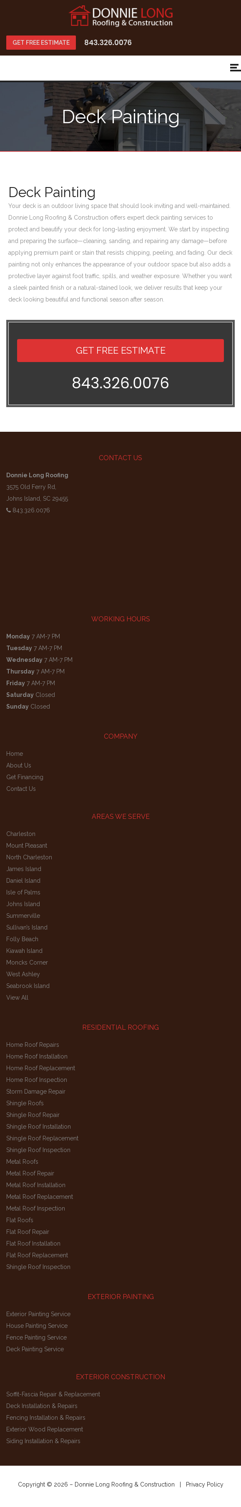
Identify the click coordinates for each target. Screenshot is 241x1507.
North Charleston (29, 857)
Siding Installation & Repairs (43, 1441)
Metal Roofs (22, 1161)
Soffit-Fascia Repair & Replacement (53, 1394)
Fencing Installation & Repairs (45, 1417)
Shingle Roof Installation (38, 1126)
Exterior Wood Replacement (44, 1429)
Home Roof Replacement (40, 1068)
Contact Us (21, 788)
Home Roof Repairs (32, 1044)
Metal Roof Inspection (35, 1208)
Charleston (20, 834)
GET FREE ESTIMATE (41, 42)
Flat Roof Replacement (37, 1255)
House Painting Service (37, 1325)
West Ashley (23, 974)
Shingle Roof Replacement (42, 1138)
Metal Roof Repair (30, 1173)
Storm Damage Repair (35, 1091)
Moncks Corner (27, 962)
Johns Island (23, 904)
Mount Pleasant (26, 845)
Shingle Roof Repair (33, 1115)
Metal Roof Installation (35, 1185)
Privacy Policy (204, 1484)
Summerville (23, 915)
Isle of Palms (23, 892)
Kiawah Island (24, 950)
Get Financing (24, 777)
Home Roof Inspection (36, 1079)
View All (17, 997)
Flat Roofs (19, 1220)
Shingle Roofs (25, 1103)
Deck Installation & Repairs (42, 1406)
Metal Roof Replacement (39, 1196)
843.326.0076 (108, 43)
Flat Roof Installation (33, 1243)
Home (14, 753)
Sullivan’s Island (27, 927)
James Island (23, 869)
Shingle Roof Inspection (38, 1150)
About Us (18, 765)
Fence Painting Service (36, 1337)
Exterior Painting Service (38, 1314)
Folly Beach (22, 939)
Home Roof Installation (37, 1056)
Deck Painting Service (35, 1349)
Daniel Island (23, 880)
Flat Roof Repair (27, 1231)
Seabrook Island (28, 986)
